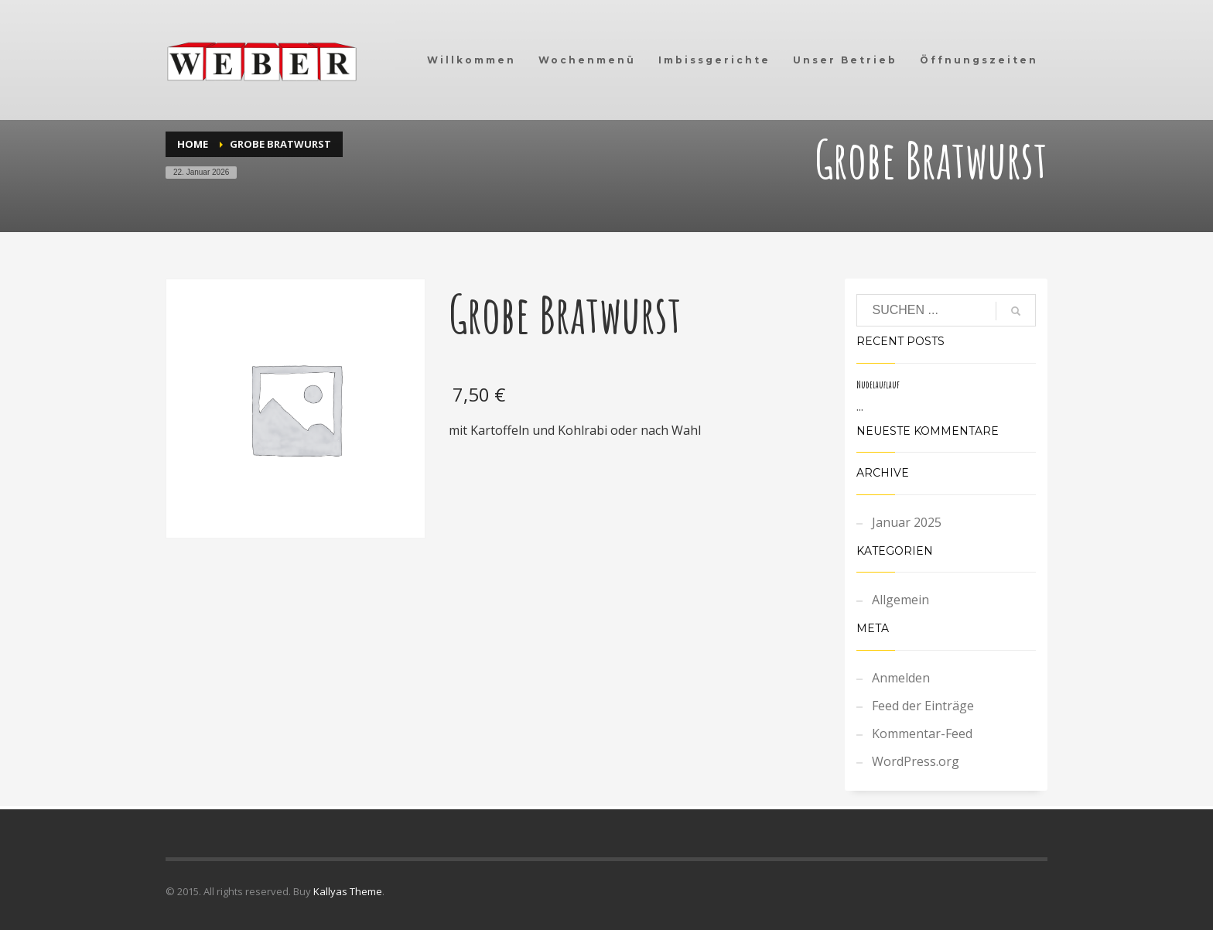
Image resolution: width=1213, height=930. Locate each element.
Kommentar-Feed (922, 733)
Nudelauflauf (878, 384)
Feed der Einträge (923, 705)
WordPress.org (915, 761)
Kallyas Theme (347, 891)
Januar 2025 (906, 522)
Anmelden (901, 677)
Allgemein (900, 599)
